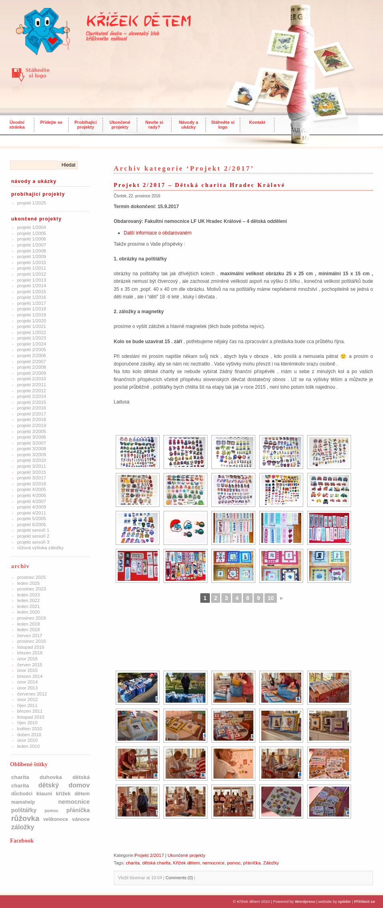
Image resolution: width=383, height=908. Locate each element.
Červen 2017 (29, 635)
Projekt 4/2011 (31, 513)
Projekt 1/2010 (31, 262)
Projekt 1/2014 (31, 285)
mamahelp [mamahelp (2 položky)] (23, 802)
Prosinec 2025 (31, 577)
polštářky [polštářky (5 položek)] (23, 810)
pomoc (234, 862)
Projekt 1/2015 (31, 291)
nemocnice (213, 862)
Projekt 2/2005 (31, 349)
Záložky (271, 862)
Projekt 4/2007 (31, 501)
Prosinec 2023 (31, 588)
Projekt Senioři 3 (33, 542)
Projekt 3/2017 (31, 477)
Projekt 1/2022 (31, 332)
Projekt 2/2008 (31, 367)
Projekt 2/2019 (31, 425)
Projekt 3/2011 (31, 466)
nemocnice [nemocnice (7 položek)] (74, 801)
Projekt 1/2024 (31, 344)
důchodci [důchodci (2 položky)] (21, 794)
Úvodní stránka (17, 124)
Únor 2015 (27, 670)
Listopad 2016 (30, 647)
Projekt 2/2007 (31, 361)
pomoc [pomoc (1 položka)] (51, 810)
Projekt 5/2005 (31, 518)
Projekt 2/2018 (31, 419)
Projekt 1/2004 (31, 227)
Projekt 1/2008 (31, 250)
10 (271, 598)
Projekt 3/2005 (31, 431)
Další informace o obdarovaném (158, 233)
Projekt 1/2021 (31, 326)
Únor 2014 (27, 682)
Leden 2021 (28, 606)
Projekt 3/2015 (31, 472)
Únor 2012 (27, 699)
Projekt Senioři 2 (33, 536)
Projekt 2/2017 (31, 413)
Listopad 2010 (30, 717)
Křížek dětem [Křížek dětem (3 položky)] (73, 794)
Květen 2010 (29, 728)
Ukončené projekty (119, 124)
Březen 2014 (30, 676)
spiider (344, 901)
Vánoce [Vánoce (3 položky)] (81, 819)
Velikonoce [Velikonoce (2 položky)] (55, 819)
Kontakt (257, 122)
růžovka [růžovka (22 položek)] (25, 818)
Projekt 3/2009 (31, 454)
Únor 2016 (27, 658)
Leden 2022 (28, 600)
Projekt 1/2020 (31, 320)
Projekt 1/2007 (31, 244)
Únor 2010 (27, 740)
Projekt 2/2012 (31, 390)
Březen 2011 (30, 711)
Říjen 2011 (27, 705)
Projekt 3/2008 (31, 448)
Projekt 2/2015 (31, 402)
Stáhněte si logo (222, 124)
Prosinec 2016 (31, 641)
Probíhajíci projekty (86, 124)
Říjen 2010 (27, 722)
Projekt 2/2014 (31, 396)
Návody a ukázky (188, 124)
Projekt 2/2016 (31, 407)
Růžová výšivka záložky (40, 547)
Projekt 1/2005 (31, 233)
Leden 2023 (28, 594)
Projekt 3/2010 (31, 460)
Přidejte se (51, 122)
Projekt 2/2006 (31, 355)
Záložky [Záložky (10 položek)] (22, 827)
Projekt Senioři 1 (33, 530)
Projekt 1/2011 (31, 268)
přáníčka (252, 862)
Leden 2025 (28, 583)
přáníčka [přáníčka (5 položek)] (78, 810)
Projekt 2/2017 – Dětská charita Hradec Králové (199, 185)
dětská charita (156, 862)
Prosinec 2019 (31, 618)
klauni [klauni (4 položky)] (44, 794)
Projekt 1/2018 (31, 308)
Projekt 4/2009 (31, 507)
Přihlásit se (364, 901)
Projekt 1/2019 (31, 314)
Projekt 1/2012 (31, 274)
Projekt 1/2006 (31, 238)
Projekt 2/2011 (31, 384)
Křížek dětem (186, 862)
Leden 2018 (28, 629)
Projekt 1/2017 (31, 303)
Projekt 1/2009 (31, 256)
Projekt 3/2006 (31, 437)
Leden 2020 (28, 612)
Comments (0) (179, 877)
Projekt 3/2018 (31, 483)
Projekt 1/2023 (31, 338)
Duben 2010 (29, 734)
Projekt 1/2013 (31, 280)
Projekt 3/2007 (31, 443)
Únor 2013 (27, 687)
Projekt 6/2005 (31, 524)
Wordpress (305, 901)
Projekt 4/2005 (31, 489)
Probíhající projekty (38, 194)
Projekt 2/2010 (31, 378)
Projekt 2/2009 (31, 373)
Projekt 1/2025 (31, 203)
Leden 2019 (28, 624)
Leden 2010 (28, 746)
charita (132, 862)
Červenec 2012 (32, 693)
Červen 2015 (29, 664)
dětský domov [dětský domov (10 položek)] (64, 785)
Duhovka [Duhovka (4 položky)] (50, 777)
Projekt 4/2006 (31, 495)
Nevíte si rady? (154, 124)
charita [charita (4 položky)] (20, 777)
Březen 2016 (30, 652)
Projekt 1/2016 (31, 297)
